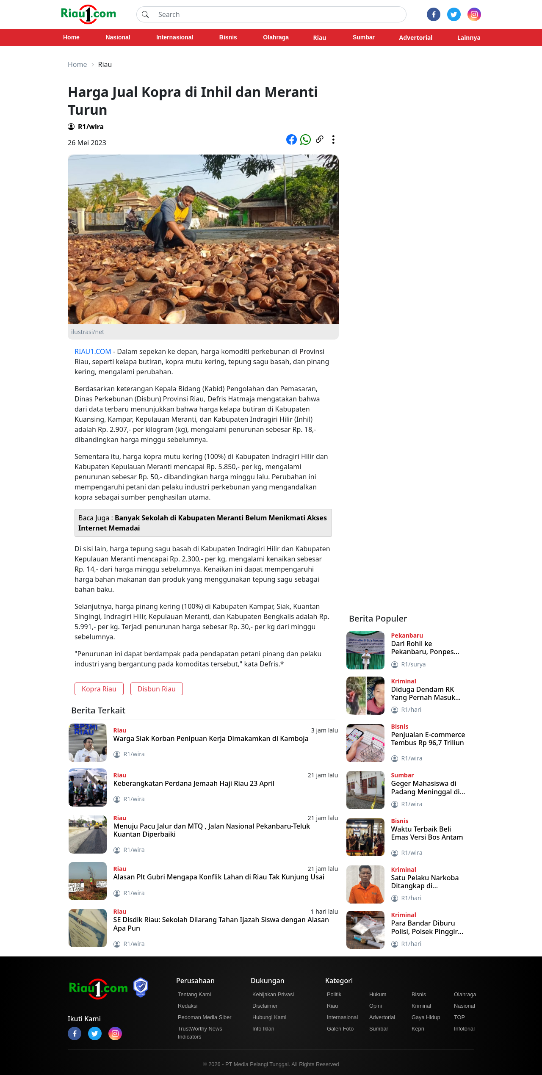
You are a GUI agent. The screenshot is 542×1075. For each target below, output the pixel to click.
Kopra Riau (99, 689)
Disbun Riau (157, 689)
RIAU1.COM (93, 351)
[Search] (279, 14)
